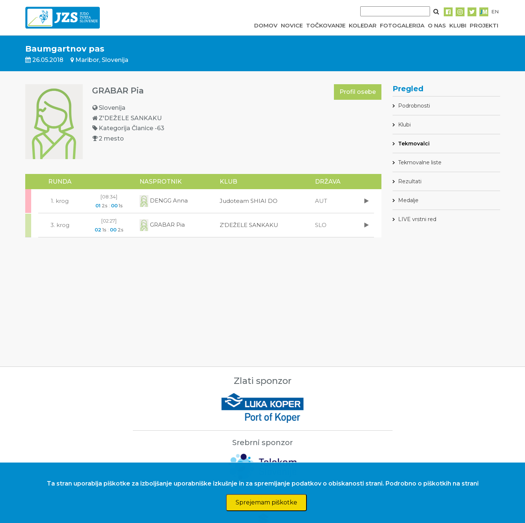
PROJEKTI (484, 25)
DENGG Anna (164, 200)
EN (495, 11)
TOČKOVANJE (325, 25)
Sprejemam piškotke (266, 502)
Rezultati (409, 181)
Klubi (404, 124)
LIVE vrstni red (417, 219)
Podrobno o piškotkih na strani (432, 483)
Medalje (408, 200)
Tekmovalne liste (420, 162)
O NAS (437, 25)
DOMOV (266, 25)
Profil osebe (357, 91)
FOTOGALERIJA (402, 25)
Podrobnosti (414, 105)
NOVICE (292, 25)
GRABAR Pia (162, 224)
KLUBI (457, 25)
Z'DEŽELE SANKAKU (249, 224)
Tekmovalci (414, 143)
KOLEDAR (363, 25)
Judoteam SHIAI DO (249, 200)
